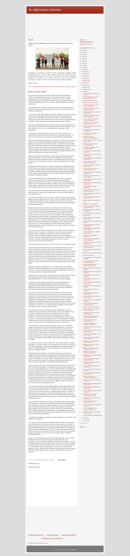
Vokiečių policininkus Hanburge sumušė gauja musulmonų (90, 317)
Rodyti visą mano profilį (86, 44)
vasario (85, 418)
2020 (83, 63)
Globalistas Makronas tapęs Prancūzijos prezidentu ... (90, 394)
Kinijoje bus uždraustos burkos (90, 102)
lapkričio (85, 74)
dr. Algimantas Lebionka (45, 9)
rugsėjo (85, 78)
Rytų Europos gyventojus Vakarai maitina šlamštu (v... (91, 359)
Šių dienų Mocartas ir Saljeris (90, 100)
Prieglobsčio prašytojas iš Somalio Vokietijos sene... (91, 363)
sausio (85, 420)
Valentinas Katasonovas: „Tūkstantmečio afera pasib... (90, 377)
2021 (83, 61)
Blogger (73, 549)
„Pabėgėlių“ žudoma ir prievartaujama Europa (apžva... (92, 355)
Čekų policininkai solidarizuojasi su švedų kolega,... (91, 387)
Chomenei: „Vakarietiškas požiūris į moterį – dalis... (91, 197)
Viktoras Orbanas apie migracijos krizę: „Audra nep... (91, 309)
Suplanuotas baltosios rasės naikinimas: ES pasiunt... (90, 352)
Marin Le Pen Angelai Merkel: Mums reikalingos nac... (92, 373)
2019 (83, 65)
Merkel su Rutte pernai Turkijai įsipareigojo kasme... (90, 261)
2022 (83, 59)
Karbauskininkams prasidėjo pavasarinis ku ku (90, 401)
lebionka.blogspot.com (88, 41)
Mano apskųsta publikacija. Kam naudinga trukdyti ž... (91, 148)
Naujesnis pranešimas (36, 535)
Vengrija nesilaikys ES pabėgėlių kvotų (92, 415)
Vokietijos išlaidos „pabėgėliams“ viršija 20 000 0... (91, 293)
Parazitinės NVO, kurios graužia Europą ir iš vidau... (91, 123)
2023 (83, 56)
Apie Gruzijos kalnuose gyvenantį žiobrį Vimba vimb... (91, 116)
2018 (83, 67)
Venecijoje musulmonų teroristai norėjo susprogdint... (91, 109)
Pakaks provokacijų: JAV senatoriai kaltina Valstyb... (91, 232)
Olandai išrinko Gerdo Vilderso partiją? (92, 253)
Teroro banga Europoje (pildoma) (91, 307)
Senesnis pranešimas (68, 535)
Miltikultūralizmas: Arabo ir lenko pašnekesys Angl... (91, 345)
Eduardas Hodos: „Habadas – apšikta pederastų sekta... (92, 331)
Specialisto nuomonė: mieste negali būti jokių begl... (91, 412)
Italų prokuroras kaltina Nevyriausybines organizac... (90, 137)
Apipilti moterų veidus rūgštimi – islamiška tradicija (91, 144)
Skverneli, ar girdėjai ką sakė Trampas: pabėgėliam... (90, 409)
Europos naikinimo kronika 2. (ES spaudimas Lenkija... (91, 190)
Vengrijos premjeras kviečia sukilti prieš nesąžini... (91, 229)
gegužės (85, 87)
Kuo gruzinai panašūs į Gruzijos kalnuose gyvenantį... (90, 105)
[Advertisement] (65, 26)
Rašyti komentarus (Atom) (41, 543)
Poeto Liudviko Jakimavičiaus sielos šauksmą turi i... (92, 366)
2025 (83, 52)
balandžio (85, 89)
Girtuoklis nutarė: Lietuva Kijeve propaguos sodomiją (90, 348)
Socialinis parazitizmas (88, 255)
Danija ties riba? (87, 215)
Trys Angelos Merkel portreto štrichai (92, 213)
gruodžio (85, 71)
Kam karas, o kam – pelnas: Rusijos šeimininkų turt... (92, 398)
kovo (84, 91)
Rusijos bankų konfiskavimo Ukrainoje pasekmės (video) (92, 246)
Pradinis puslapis (52, 535)
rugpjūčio (85, 80)
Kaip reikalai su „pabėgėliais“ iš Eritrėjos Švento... (90, 133)
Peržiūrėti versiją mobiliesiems (52, 538)
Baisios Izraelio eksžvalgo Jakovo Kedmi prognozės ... (91, 239)
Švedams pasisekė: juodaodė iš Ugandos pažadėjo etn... (90, 119)
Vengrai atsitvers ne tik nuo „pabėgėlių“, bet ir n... (89, 320)
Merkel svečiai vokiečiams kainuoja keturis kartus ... (91, 165)
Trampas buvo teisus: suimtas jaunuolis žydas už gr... (90, 169)
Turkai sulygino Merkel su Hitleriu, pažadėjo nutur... (91, 225)
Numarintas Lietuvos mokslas (90, 204)
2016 (83, 423)
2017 (83, 69)
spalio (84, 76)
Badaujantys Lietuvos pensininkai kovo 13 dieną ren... (91, 341)
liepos (84, 82)
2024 (83, 54)
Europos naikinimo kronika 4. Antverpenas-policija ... (90, 162)
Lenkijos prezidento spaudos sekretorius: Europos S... (90, 265)
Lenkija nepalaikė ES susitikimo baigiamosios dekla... (90, 304)
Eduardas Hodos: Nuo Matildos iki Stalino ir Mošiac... (91, 338)
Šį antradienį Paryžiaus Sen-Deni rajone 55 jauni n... (91, 313)
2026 (83, 50)
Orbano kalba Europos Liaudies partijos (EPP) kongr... (90, 97)
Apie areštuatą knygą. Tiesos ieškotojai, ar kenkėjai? (90, 324)
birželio (85, 85)
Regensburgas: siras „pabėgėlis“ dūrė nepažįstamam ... (92, 112)
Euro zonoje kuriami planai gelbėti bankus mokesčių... (91, 207)
